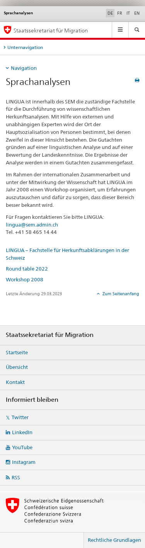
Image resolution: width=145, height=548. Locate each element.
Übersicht (17, 367)
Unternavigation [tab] (25, 47)
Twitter (20, 417)
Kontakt (15, 382)
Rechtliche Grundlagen (114, 540)
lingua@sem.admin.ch (32, 225)
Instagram (24, 462)
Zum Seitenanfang (120, 293)
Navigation (24, 68)
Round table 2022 (27, 269)
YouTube (22, 447)
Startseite (17, 352)
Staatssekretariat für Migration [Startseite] (51, 30)
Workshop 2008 (24, 279)
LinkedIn (22, 432)
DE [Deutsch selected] (110, 13)
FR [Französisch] (119, 13)
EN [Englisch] (137, 13)
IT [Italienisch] (128, 13)
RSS (16, 477)
